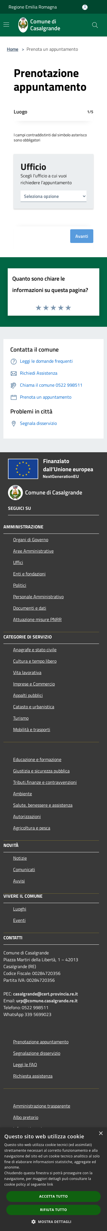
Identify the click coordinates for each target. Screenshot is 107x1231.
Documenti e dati (29, 608)
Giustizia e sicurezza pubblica (41, 770)
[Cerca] (95, 25)
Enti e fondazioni (29, 573)
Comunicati (24, 869)
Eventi (19, 920)
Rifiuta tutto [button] (53, 1209)
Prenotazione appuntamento (40, 1041)
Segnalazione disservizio (36, 1053)
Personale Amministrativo (38, 596)
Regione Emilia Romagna (33, 6)
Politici (19, 585)
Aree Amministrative (33, 550)
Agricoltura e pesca (31, 827)
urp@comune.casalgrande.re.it (47, 1000)
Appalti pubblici (28, 695)
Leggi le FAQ (25, 1064)
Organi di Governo (30, 539)
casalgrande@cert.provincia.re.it (45, 993)
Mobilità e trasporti (31, 729)
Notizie (20, 858)
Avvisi (19, 880)
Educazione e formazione (37, 759)
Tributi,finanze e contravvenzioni (45, 782)
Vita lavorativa (27, 672)
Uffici (18, 562)
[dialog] (53, 1179)
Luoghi (19, 908)
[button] (54, 1221)
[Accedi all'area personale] (84, 7)
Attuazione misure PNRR (37, 619)
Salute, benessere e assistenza (42, 805)
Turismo (21, 718)
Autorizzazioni (27, 816)
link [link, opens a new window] (50, 1184)
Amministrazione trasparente (41, 1105)
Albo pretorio (25, 1117)
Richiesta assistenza (33, 1075)
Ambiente (22, 793)
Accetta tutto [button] (53, 1196)
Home (12, 49)
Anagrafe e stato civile (34, 649)
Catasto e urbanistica (33, 706)
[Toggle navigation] (6, 24)
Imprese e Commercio (34, 683)
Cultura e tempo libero (34, 661)
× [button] (100, 1133)
